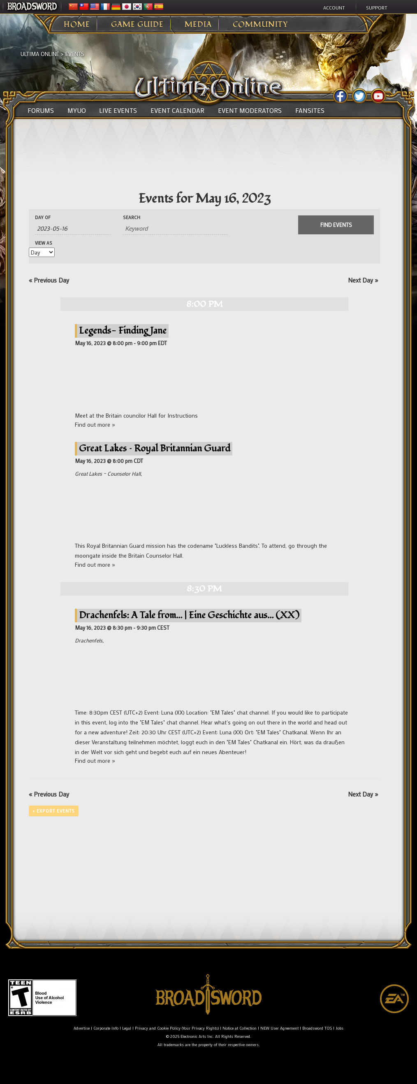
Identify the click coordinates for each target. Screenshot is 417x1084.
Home (77, 25)
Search (131, 217)
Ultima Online (40, 54)
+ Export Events (53, 811)
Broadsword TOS (317, 1028)
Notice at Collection (239, 1028)
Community (260, 25)
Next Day (363, 280)
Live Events (118, 110)
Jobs (339, 1028)
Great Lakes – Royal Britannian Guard (154, 448)
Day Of (43, 217)
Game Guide (137, 25)
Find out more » (95, 424)
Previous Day (49, 280)
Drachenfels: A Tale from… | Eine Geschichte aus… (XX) (189, 615)
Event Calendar (177, 110)
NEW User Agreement (279, 1028)
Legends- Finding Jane (123, 330)
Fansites (309, 110)
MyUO (76, 110)
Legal (126, 1028)
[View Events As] (42, 252)
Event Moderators (250, 110)
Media (198, 25)
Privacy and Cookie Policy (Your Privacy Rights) (177, 1028)
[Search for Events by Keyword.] (175, 228)
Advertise (82, 1028)
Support (376, 7)
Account (334, 7)
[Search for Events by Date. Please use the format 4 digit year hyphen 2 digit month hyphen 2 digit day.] (73, 228)
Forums (41, 110)
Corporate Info (105, 1028)
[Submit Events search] (336, 224)
